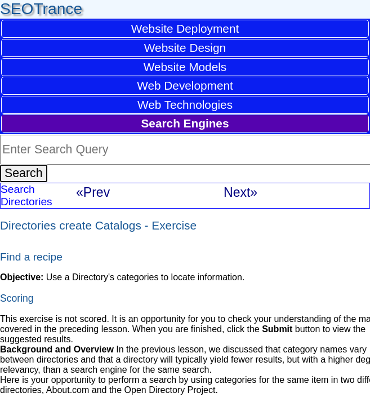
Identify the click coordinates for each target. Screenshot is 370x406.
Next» (240, 192)
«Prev (93, 192)
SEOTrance (41, 8)
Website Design (185, 47)
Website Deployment (185, 28)
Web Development (185, 85)
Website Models (185, 66)
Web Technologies (185, 104)
